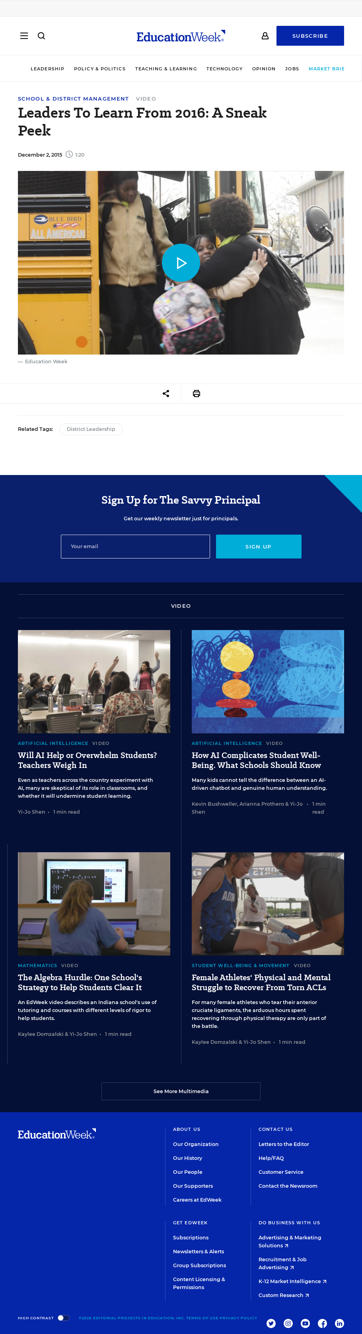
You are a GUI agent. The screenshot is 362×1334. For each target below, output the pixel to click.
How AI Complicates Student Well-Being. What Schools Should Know (256, 760)
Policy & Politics (88, 69)
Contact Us (276, 1129)
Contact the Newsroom (288, 1186)
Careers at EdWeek (197, 1200)
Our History (187, 1158)
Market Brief (320, 69)
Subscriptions (190, 1238)
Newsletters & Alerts (198, 1252)
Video (146, 98)
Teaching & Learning (154, 69)
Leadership (36, 69)
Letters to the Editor (284, 1144)
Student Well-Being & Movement (241, 965)
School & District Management (73, 99)
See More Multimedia (181, 1091)
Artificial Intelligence (53, 743)
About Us (186, 1129)
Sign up (258, 546)
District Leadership (91, 429)
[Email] (135, 546)
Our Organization (196, 1144)
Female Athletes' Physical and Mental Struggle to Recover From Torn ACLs (261, 983)
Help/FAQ (271, 1158)
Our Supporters (193, 1186)
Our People (187, 1172)
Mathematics (37, 965)
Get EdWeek (190, 1222)
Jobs (281, 69)
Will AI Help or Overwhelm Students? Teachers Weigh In (87, 760)
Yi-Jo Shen (31, 812)
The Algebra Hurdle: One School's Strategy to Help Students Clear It (80, 983)
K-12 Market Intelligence (293, 1281)
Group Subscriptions (199, 1265)
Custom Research (284, 1295)
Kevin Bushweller (214, 804)
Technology (213, 69)
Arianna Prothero (261, 804)
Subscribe (310, 36)
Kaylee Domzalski (41, 1034)
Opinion (253, 69)
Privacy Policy (238, 1318)
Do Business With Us (289, 1222)
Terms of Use (202, 1318)
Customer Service (281, 1172)
